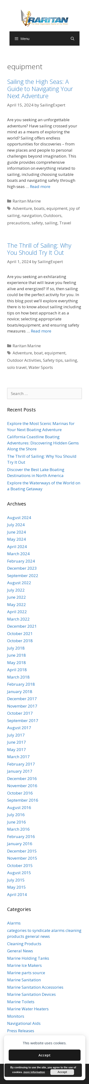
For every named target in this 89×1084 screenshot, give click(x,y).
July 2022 (16, 590)
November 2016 (22, 785)
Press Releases (20, 1030)
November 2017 (22, 706)
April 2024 (17, 546)
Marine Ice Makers (24, 965)
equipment (57, 208)
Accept (44, 1055)
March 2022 (18, 619)
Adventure (22, 208)
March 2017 (18, 756)
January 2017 (19, 771)
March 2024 (18, 553)
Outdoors (52, 215)
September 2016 (22, 800)
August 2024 (19, 517)
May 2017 (16, 749)
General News (20, 951)
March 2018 (18, 677)
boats (39, 208)
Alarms (14, 923)
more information (34, 1072)
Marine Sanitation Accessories (35, 987)
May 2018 (16, 662)
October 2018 (20, 640)
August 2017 (19, 727)
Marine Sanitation (24, 980)
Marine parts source (26, 972)
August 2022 (19, 582)
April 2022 (17, 611)
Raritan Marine (27, 201)
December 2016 (22, 778)
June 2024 (16, 532)
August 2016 (19, 807)
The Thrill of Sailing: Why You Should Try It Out (39, 248)
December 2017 (22, 698)
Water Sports (40, 367)
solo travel (17, 367)
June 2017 (16, 742)
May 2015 (16, 887)
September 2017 (22, 720)
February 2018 (21, 684)
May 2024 (16, 539)
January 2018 (19, 691)
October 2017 (20, 713)
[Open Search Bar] (73, 38)
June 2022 (16, 597)
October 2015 (20, 865)
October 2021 (20, 633)
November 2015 (22, 858)
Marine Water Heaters (28, 1009)
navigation (32, 215)
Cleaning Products (24, 943)
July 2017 (16, 735)
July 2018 (16, 648)
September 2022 (22, 575)
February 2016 (21, 836)
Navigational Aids (24, 1023)
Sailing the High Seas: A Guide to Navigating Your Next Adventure (40, 88)
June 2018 (16, 655)
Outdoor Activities (24, 360)
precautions (18, 223)
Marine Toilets (20, 1001)
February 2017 (21, 764)
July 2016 (16, 814)
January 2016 (19, 843)
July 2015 (16, 880)
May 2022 (16, 604)
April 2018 (17, 669)
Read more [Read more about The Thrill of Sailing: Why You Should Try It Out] (41, 331)
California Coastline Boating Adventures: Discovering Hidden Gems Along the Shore (43, 443)
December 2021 (22, 626)
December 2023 (22, 568)
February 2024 (21, 561)
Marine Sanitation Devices (31, 994)
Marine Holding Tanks (28, 958)
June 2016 (16, 822)
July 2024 (16, 524)
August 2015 (19, 872)
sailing (51, 223)
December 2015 (22, 851)
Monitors (15, 1016)
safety (37, 223)
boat (38, 353)
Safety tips (53, 360)
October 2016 (20, 793)
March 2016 (18, 829)
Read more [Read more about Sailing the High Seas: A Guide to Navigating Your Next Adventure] (40, 186)
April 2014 (17, 894)
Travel (65, 223)
